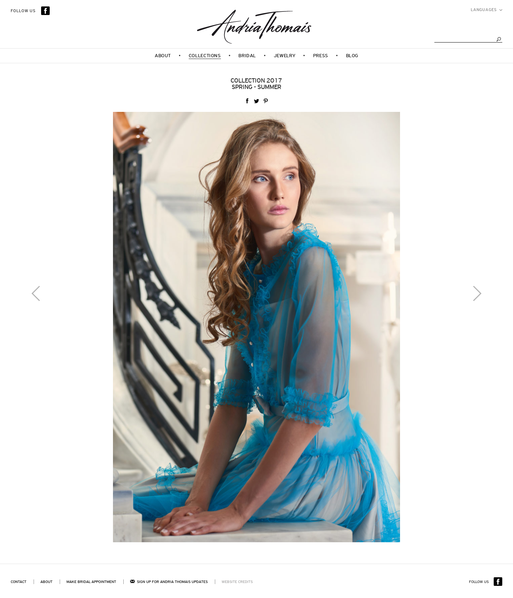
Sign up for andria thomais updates (169, 581)
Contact (18, 581)
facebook (247, 101)
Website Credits (237, 581)
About (46, 581)
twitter (256, 101)
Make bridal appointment (91, 581)
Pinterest (265, 101)
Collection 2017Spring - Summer (256, 84)
